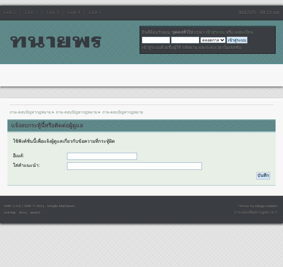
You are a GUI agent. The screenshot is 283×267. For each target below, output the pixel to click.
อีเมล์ (18, 155)
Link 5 (95, 12)
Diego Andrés (266, 206)
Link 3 (53, 12)
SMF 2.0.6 (12, 206)
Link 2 (31, 12)
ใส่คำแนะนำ (26, 165)
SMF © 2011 (34, 206)
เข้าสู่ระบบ (215, 32)
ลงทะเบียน (243, 32)
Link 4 (74, 12)
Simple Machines (61, 206)
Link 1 (10, 12)
